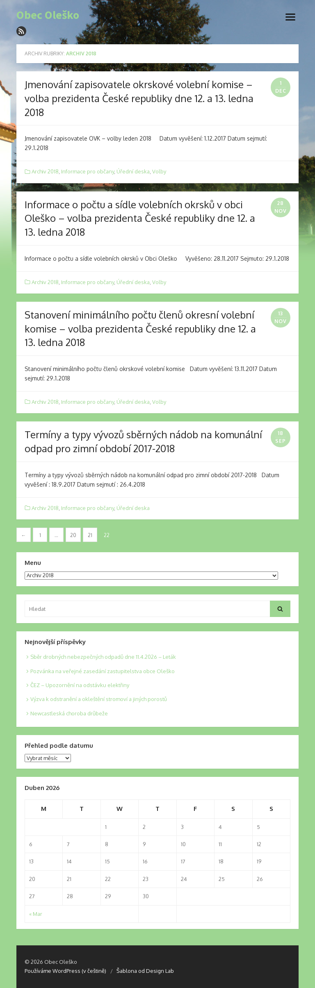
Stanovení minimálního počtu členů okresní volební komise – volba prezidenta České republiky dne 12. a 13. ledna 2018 (140, 328)
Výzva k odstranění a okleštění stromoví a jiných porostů (98, 699)
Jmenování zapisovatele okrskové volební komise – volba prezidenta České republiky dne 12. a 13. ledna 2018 (139, 98)
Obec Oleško (47, 15)
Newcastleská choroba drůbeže (69, 713)
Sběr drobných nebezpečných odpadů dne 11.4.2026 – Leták (103, 656)
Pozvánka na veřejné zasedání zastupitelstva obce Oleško (102, 671)
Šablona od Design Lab (145, 971)
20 (73, 535)
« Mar (35, 914)
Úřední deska (133, 171)
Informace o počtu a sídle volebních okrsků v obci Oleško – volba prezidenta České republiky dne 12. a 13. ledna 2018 (140, 218)
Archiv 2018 (45, 171)
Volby (159, 171)
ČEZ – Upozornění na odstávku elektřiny (79, 685)
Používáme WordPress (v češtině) (65, 971)
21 (90, 535)
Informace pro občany (87, 171)
